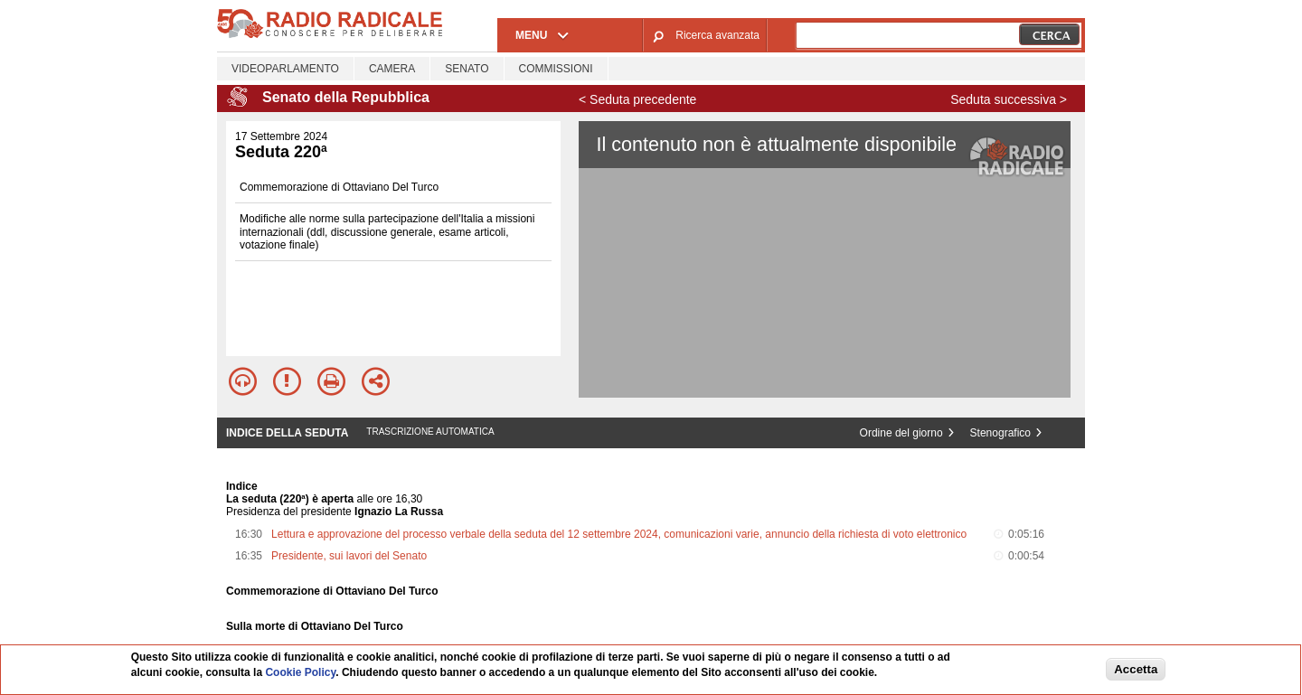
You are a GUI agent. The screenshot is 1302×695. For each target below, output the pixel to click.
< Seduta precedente (637, 99)
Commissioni (556, 68)
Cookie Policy (300, 672)
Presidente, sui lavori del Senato (349, 555)
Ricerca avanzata (717, 35)
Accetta (1135, 669)
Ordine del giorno (901, 433)
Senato (466, 68)
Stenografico (1000, 433)
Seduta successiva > (1008, 99)
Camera (392, 68)
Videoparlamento (285, 68)
